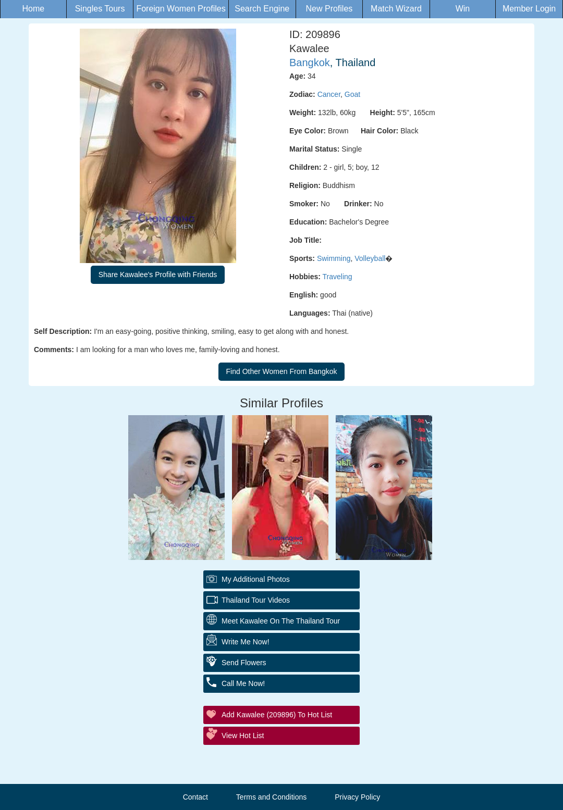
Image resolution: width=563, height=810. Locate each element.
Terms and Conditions (271, 797)
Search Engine (262, 8)
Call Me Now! (243, 683)
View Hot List (243, 735)
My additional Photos (256, 579)
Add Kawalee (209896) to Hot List (277, 715)
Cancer (328, 94)
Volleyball (369, 258)
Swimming (334, 258)
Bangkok (309, 62)
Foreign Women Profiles (180, 8)
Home (33, 8)
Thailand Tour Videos (256, 600)
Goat (352, 94)
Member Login (529, 8)
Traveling (337, 276)
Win (463, 8)
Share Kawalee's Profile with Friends (158, 274)
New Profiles (329, 8)
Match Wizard (396, 8)
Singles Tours (100, 8)
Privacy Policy (357, 797)
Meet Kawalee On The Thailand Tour (281, 621)
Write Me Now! (246, 642)
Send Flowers (244, 662)
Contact (195, 797)
